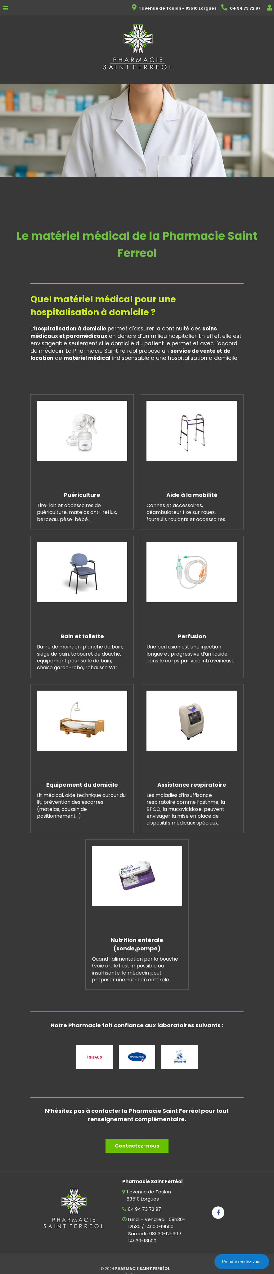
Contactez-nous (137, 1145)
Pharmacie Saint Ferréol (142, 1268)
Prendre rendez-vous (242, 1261)
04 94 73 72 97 (144, 1209)
